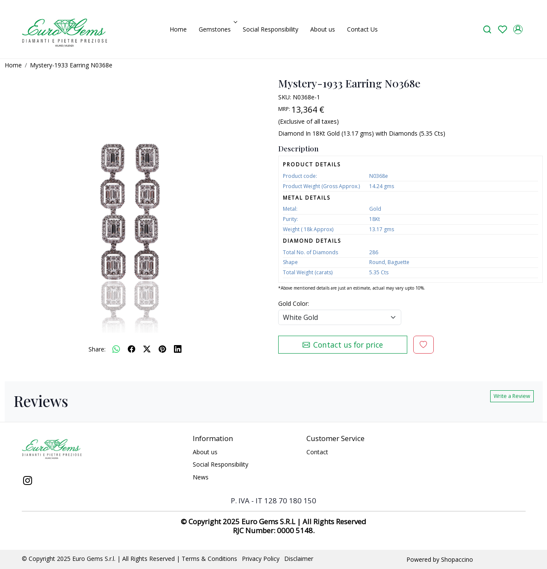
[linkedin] (177, 348)
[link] (487, 29)
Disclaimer (298, 558)
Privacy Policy (260, 558)
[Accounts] (518, 29)
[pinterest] (162, 348)
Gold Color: (293, 303)
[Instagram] (28, 481)
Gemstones (217, 29)
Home (178, 29)
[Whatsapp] (116, 348)
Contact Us (362, 29)
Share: (97, 349)
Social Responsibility (270, 29)
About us (322, 29)
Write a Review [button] (512, 396)
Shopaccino (457, 559)
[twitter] (147, 348)
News (201, 477)
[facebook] (131, 348)
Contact (317, 452)
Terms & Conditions (209, 558)
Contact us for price (343, 344)
